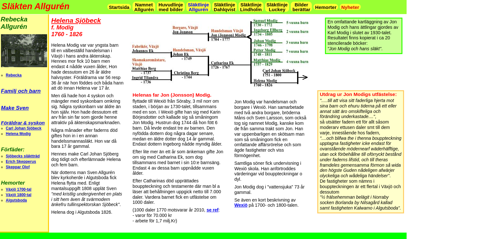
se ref (212, 209)
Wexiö (240, 205)
